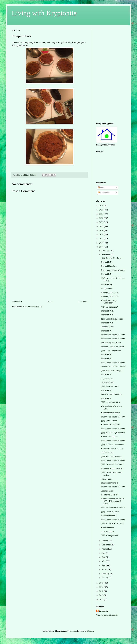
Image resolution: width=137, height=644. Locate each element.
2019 (101, 235)
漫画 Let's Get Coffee (110, 512)
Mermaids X (106, 274)
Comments (103, 193)
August (105, 549)
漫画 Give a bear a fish (110, 402)
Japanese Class (107, 327)
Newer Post (17, 301)
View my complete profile (107, 615)
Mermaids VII (107, 323)
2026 (101, 206)
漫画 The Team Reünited (111, 457)
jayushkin (103, 611)
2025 (101, 210)
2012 (101, 595)
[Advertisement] (49, 278)
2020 (101, 230)
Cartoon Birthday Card (110, 425)
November (106, 255)
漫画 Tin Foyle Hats (109, 535)
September (106, 545)
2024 (101, 214)
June (104, 557)
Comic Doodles (107, 528)
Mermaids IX (106, 285)
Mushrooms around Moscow (113, 270)
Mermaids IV (106, 359)
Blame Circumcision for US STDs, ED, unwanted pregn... (112, 501)
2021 (101, 226)
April (104, 565)
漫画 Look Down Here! (111, 351)
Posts (101, 187)
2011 (101, 599)
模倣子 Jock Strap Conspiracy (108, 301)
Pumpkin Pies (107, 288)
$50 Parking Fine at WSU (111, 343)
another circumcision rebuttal (113, 366)
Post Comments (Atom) (32, 306)
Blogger (90, 631)
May (104, 561)
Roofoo (73, 631)
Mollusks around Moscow (112, 468)
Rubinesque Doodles (109, 292)
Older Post (82, 301)
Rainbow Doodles (108, 516)
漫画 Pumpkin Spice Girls (112, 523)
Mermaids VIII (107, 311)
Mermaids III (106, 374)
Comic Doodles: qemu (110, 413)
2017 (101, 243)
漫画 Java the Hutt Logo (111, 258)
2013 (101, 591)
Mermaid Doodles (108, 266)
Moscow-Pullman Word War (113, 508)
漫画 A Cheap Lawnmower (112, 445)
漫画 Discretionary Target (112, 319)
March (105, 569)
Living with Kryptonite (44, 13)
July (104, 553)
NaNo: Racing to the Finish (112, 347)
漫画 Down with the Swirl (112, 464)
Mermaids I (106, 398)
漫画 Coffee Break (109, 421)
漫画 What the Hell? (109, 386)
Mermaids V (106, 354)
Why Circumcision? (109, 307)
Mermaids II (106, 390)
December (106, 251)
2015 (101, 583)
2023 (101, 218)
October (105, 541)
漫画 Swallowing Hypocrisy (113, 433)
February (106, 574)
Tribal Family (107, 479)
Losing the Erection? (109, 495)
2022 (101, 222)
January (105, 578)
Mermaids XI (106, 262)
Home (50, 301)
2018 (101, 239)
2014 (101, 587)
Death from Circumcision (111, 394)
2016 (101, 247)
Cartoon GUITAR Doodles (112, 449)
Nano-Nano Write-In (109, 483)
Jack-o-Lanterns (107, 531)
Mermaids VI (106, 331)
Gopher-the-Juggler (109, 437)
